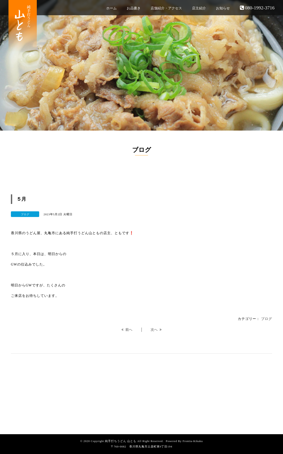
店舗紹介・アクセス (166, 8)
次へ (156, 329)
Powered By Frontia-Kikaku (184, 441)
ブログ (266, 319)
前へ (126, 329)
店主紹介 (199, 8)
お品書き (134, 8)
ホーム (111, 8)
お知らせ (223, 8)
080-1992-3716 (257, 7)
